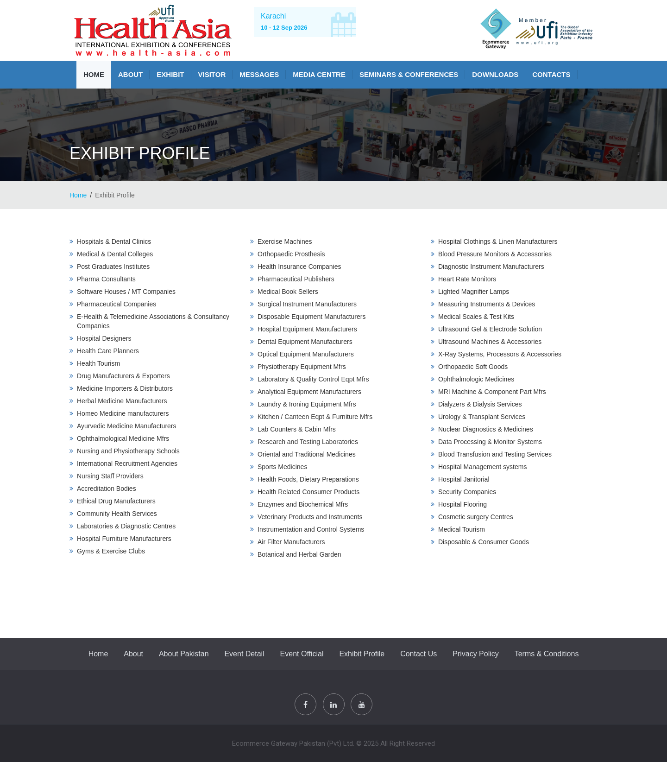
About (130, 74)
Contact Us (418, 654)
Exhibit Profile (361, 654)
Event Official (302, 654)
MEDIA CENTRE (319, 74)
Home (93, 74)
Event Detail (244, 654)
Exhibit (170, 74)
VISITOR (212, 74)
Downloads (495, 74)
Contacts (551, 74)
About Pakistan (184, 654)
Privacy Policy (476, 654)
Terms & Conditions (547, 654)
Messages (259, 74)
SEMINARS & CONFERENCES (408, 74)
